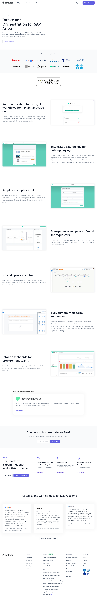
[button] (20, 3)
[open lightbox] (73, 112)
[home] (7, 2)
